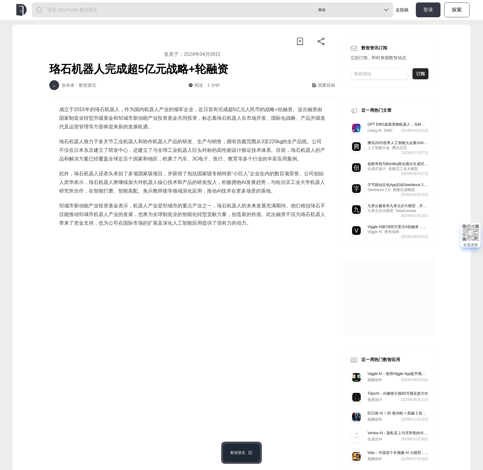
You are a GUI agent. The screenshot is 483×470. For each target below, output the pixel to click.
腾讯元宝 (399, 148)
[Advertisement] (192, 283)
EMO (388, 130)
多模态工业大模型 (403, 169)
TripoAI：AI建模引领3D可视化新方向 (397, 393)
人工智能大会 (378, 148)
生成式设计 (376, 169)
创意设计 (374, 399)
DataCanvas (406, 211)
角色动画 (391, 232)
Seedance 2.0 (378, 190)
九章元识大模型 (380, 211)
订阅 (420, 73)
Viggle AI (374, 232)
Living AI (374, 130)
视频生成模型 (404, 190)
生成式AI (374, 439)
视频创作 (374, 380)
